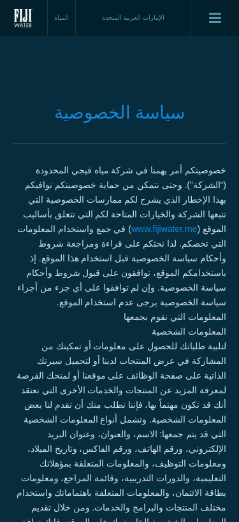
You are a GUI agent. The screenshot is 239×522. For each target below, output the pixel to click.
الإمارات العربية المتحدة (133, 17)
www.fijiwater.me (164, 229)
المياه (61, 17)
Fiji (24, 18)
